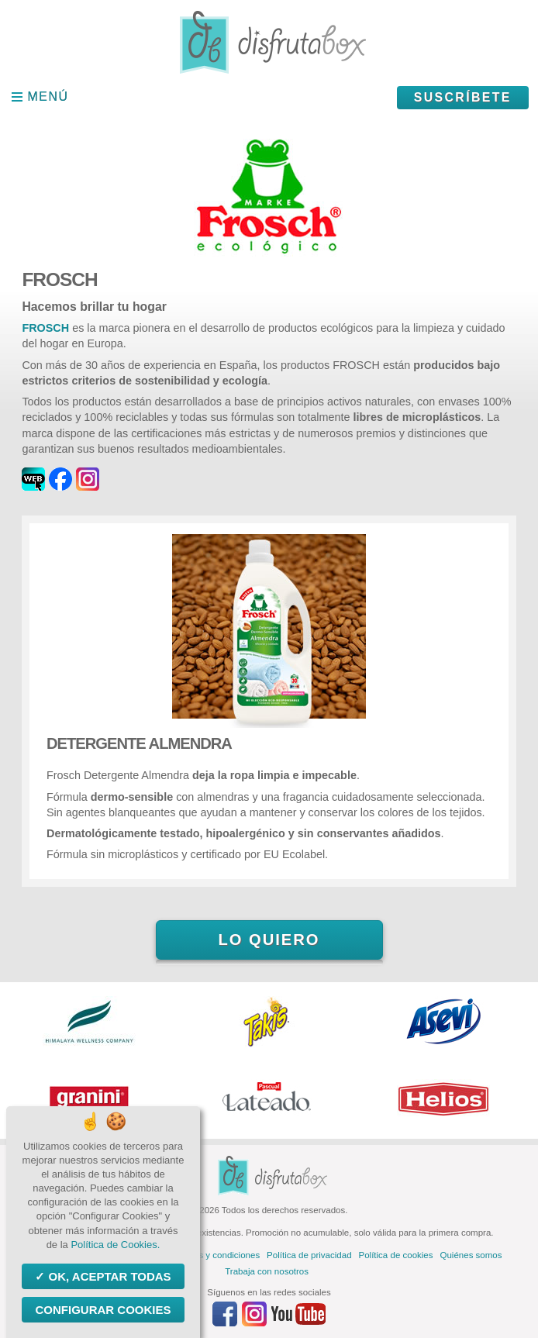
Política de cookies (396, 1255)
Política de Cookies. (115, 1244)
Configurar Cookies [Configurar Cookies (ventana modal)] (103, 1309)
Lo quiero (268, 939)
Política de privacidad (309, 1255)
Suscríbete (463, 97)
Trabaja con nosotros (267, 1271)
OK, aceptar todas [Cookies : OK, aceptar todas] (108, 1276)
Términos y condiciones (213, 1255)
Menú (48, 96)
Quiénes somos (471, 1255)
